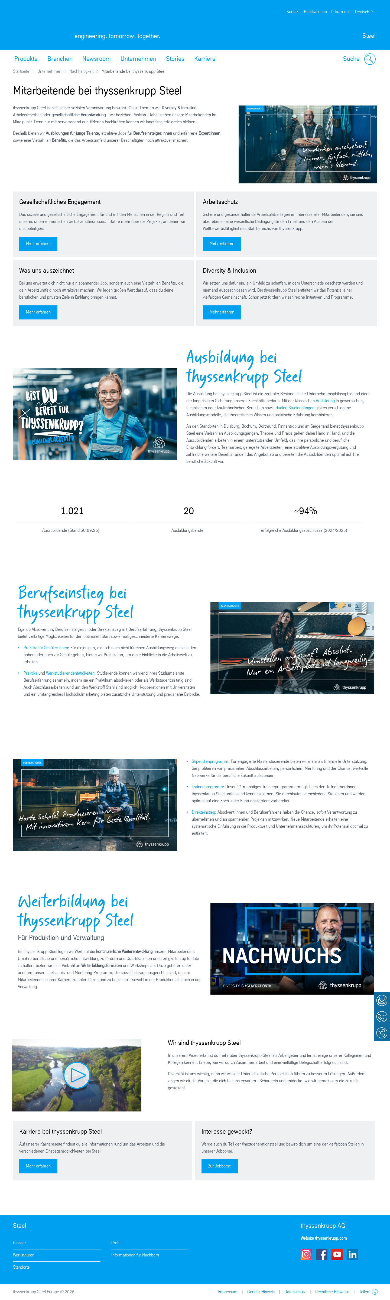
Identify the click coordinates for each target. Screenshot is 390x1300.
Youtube (337, 1254)
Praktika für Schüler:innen (46, 648)
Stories (175, 59)
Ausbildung (326, 401)
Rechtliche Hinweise (332, 1292)
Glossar (19, 1243)
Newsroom (96, 59)
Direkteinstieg (203, 812)
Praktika (31, 673)
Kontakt (293, 12)
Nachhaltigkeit (81, 72)
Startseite (21, 72)
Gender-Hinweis (261, 1292)
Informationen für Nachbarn (135, 1255)
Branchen (60, 59)
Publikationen (315, 12)
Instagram (306, 1254)
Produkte (26, 59)
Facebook (321, 1254)
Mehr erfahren (38, 244)
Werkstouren (23, 1255)
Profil (115, 1243)
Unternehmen (138, 59)
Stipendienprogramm (210, 762)
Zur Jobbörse (219, 1166)
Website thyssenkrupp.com (324, 1238)
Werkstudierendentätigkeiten (70, 673)
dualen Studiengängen (296, 408)
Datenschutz (295, 1292)
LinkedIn (352, 1254)
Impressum (228, 1292)
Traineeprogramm (207, 787)
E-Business (340, 12)
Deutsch (362, 12)
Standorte (21, 1267)
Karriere (205, 59)
